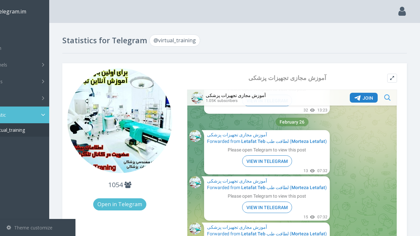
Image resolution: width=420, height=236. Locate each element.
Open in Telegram (141, 195)
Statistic (40, 115)
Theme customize (29, 228)
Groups (39, 81)
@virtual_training (33, 130)
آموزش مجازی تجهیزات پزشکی (296, 78)
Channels (39, 64)
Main (16, 31)
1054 (141, 176)
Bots (39, 98)
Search (17, 48)
